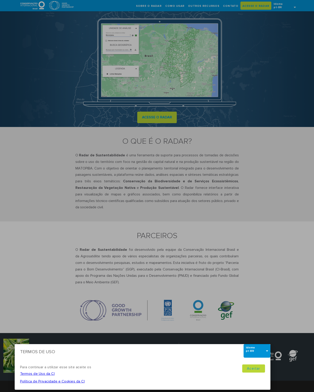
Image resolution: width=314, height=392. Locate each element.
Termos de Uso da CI (37, 373)
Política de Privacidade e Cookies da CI (52, 381)
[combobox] (257, 350)
